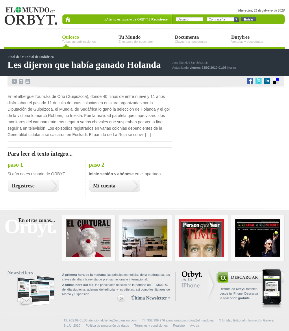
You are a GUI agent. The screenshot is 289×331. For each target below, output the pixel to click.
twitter (258, 81)
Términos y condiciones (151, 325)
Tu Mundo (145, 39)
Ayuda (194, 325)
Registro (179, 325)
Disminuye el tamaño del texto (14, 81)
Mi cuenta (104, 186)
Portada (67, 19)
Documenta (201, 39)
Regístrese (159, 19)
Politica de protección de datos (107, 325)
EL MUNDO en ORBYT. (30, 16)
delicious (276, 81)
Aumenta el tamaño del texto (21, 81)
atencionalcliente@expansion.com (112, 320)
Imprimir (27, 81)
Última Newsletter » (151, 297)
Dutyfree (258, 39)
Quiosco (89, 39)
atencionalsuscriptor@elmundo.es (190, 320)
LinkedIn (267, 81)
